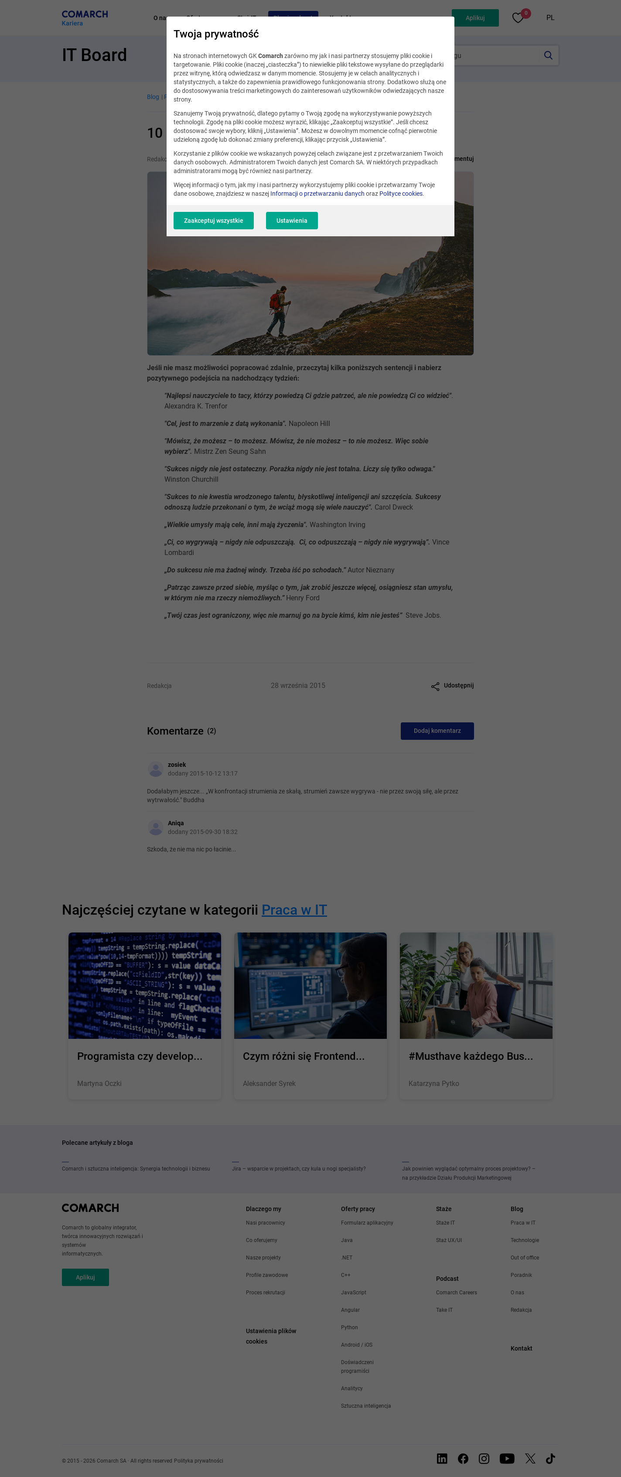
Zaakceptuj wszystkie (213, 220)
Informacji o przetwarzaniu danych (317, 193)
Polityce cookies (401, 193)
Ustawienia (291, 220)
